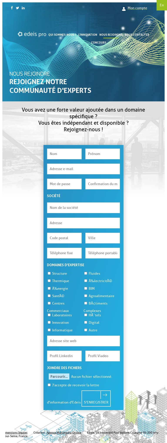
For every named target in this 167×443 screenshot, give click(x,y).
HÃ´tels (92, 315)
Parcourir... (59, 376)
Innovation (58, 322)
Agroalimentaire (99, 296)
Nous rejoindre (110, 34)
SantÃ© (55, 296)
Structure (57, 273)
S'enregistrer (96, 402)
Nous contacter (137, 34)
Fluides (92, 273)
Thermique (58, 281)
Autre (90, 330)
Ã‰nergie (57, 288)
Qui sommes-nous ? (62, 34)
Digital (91, 322)
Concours (98, 42)
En (162, 5)
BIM (89, 288)
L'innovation (87, 34)
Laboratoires (59, 315)
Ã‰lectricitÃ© (98, 281)
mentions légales (16, 432)
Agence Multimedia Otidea (64, 432)
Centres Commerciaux (58, 307)
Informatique (60, 330)
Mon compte (137, 8)
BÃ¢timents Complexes (95, 307)
